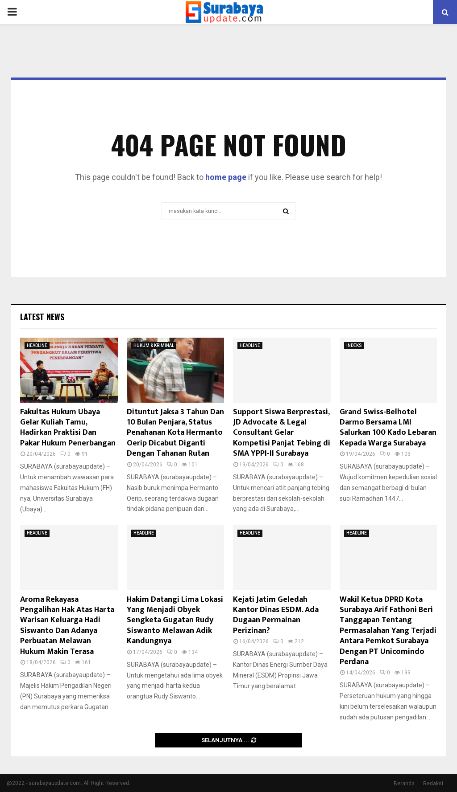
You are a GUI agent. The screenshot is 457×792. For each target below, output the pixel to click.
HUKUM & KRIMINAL (153, 345)
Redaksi (433, 783)
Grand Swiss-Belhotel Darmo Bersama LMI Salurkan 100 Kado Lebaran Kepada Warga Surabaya (388, 427)
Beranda (404, 783)
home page (225, 177)
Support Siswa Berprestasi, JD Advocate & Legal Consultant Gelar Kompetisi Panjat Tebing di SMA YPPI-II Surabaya (281, 433)
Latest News (42, 317)
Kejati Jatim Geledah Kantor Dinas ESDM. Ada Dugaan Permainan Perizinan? (276, 615)
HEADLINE (37, 345)
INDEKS (354, 345)
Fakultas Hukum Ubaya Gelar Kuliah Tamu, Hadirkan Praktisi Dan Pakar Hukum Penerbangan (68, 427)
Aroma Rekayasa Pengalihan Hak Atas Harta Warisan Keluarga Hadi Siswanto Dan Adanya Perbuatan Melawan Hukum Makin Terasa (67, 625)
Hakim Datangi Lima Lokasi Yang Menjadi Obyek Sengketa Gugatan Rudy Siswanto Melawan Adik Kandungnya (175, 620)
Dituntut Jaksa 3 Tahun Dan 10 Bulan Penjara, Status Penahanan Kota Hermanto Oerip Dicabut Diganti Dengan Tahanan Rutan (175, 433)
